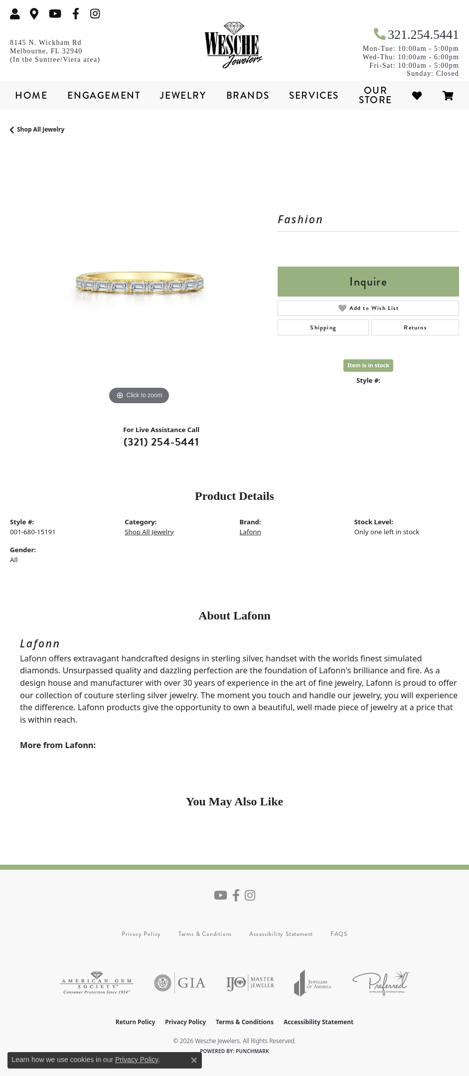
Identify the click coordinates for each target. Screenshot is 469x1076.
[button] (15, 13)
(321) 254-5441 (161, 442)
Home (31, 95)
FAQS (338, 934)
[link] (34, 13)
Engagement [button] (103, 95)
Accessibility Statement (281, 934)
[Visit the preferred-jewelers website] (381, 983)
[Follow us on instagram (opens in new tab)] (95, 13)
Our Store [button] (375, 95)
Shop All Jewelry (40, 129)
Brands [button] (248, 95)
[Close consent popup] (194, 1060)
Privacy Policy (141, 934)
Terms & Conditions (205, 934)
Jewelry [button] (183, 95)
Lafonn (250, 531)
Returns (415, 327)
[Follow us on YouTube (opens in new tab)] (55, 13)
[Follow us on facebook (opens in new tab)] (75, 13)
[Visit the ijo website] (250, 983)
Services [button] (314, 95)
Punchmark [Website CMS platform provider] (252, 1051)
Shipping (323, 327)
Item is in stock (368, 365)
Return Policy (136, 1022)
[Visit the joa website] (313, 983)
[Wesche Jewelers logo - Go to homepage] (234, 45)
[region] (139, 278)
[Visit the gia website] (180, 983)
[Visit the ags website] (96, 983)
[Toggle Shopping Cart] (449, 95)
